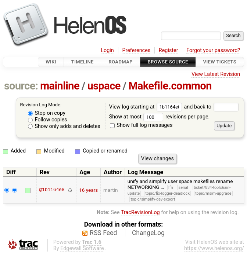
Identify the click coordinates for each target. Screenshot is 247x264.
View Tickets (219, 62)
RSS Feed (103, 232)
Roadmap (120, 62)
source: (21, 86)
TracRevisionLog (140, 212)
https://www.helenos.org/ (214, 248)
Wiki (51, 62)
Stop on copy (46, 113)
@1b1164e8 (51, 190)
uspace (104, 86)
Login (107, 50)
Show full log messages (141, 125)
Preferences (136, 50)
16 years (88, 190)
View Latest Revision (215, 74)
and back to (211, 107)
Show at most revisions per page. (159, 117)
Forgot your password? (213, 50)
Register (168, 50)
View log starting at (146, 107)
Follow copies (47, 120)
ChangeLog (148, 232)
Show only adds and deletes (64, 126)
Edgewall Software (82, 248)
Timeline (82, 62)
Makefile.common (170, 86)
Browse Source (168, 62)
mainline (59, 86)
